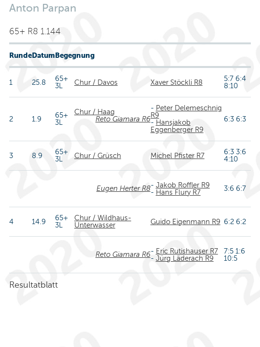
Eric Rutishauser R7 (187, 251)
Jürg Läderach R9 (185, 258)
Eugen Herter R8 (123, 188)
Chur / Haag (94, 112)
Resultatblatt (33, 285)
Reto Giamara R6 (123, 119)
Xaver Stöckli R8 (177, 82)
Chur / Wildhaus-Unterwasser (102, 221)
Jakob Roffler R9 (183, 185)
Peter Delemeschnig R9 (186, 111)
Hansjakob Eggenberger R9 (177, 126)
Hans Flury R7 (178, 192)
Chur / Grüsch (97, 156)
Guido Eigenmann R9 (185, 222)
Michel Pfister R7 (178, 156)
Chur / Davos (96, 82)
